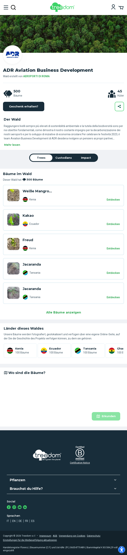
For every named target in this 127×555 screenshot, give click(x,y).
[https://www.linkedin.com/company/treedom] (25, 507)
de (20, 521)
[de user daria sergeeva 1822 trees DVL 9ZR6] (13, 195)
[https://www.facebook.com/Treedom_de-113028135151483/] (9, 507)
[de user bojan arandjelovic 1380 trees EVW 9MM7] (13, 220)
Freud (28, 240)
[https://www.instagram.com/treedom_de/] (14, 507)
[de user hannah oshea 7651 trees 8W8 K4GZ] (13, 293)
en (13, 521)
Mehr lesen (12, 144)
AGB (55, 536)
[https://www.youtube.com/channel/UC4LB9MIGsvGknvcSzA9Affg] (20, 507)
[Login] (113, 7)
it (8, 521)
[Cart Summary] (121, 7)
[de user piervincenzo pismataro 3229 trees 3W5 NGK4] (13, 244)
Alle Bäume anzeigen (63, 312)
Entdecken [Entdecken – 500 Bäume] (113, 199)
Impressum (45, 536)
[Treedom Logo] (63, 11)
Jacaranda (32, 264)
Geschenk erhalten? (23, 106)
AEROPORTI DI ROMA (36, 76)
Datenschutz (93, 536)
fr (26, 521)
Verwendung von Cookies (72, 536)
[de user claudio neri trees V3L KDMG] (13, 268)
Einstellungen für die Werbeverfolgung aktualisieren (30, 540)
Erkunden (106, 416)
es (32, 521)
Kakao (28, 216)
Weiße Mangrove (38, 191)
